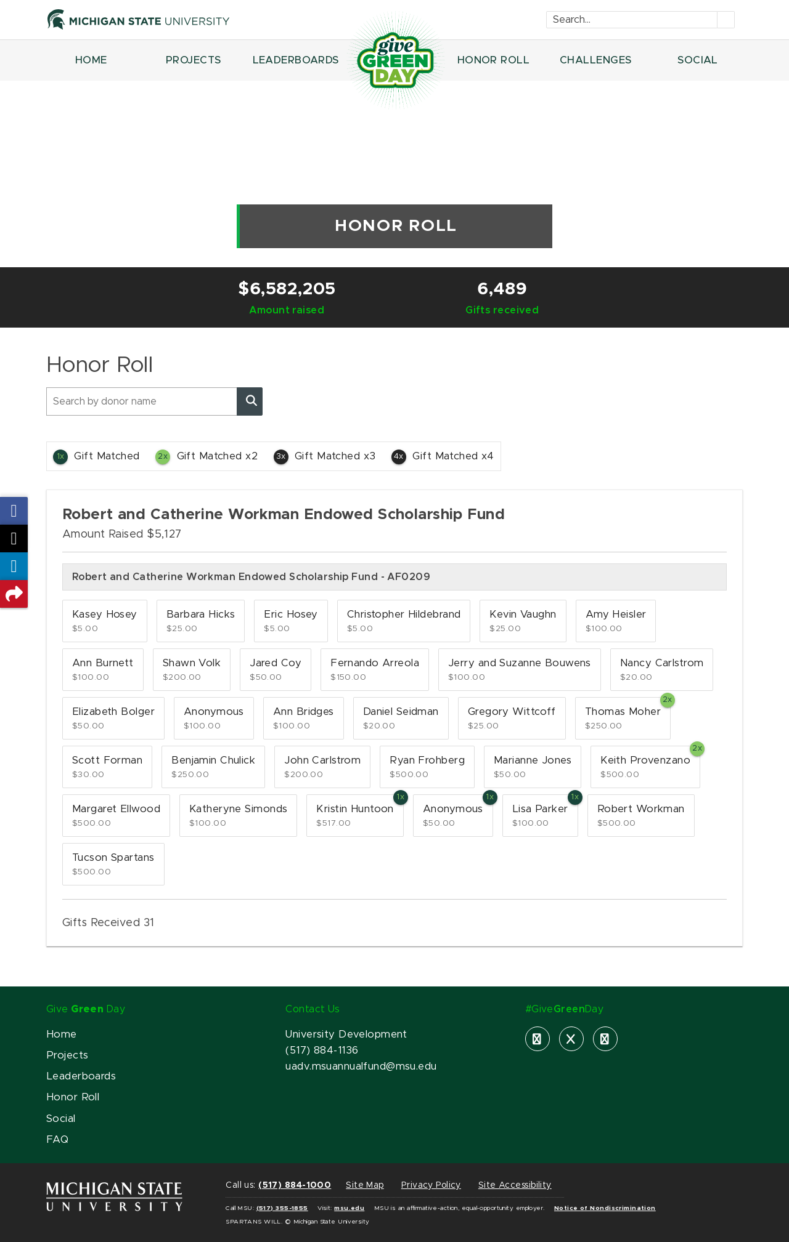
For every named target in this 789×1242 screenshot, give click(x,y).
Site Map (364, 1185)
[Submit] (726, 19)
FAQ (57, 1140)
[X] (571, 1038)
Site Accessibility (515, 1185)
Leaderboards (81, 1076)
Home (61, 1034)
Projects (67, 1055)
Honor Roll (72, 1097)
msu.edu (349, 1208)
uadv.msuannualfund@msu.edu (360, 1066)
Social (61, 1119)
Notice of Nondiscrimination (605, 1208)
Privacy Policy (431, 1185)
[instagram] (605, 1038)
